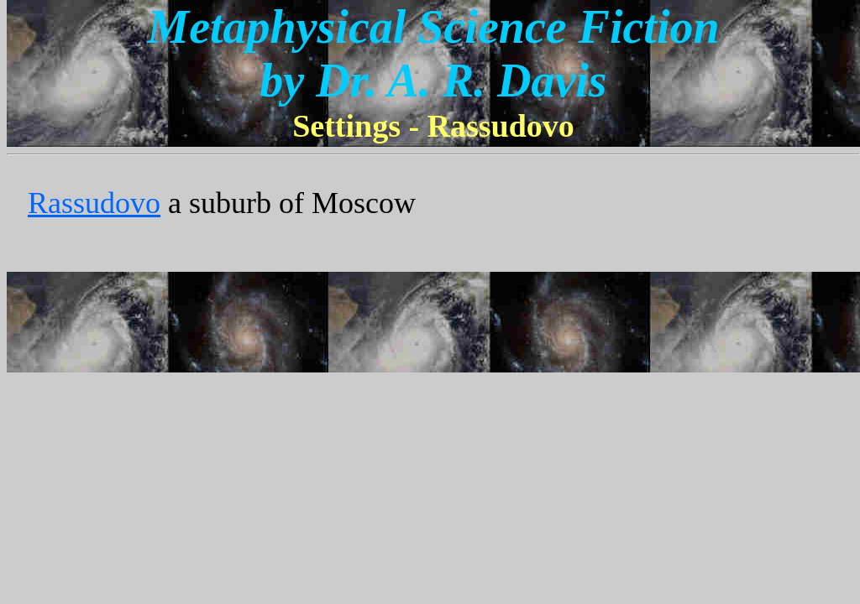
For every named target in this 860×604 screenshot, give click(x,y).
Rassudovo (94, 203)
